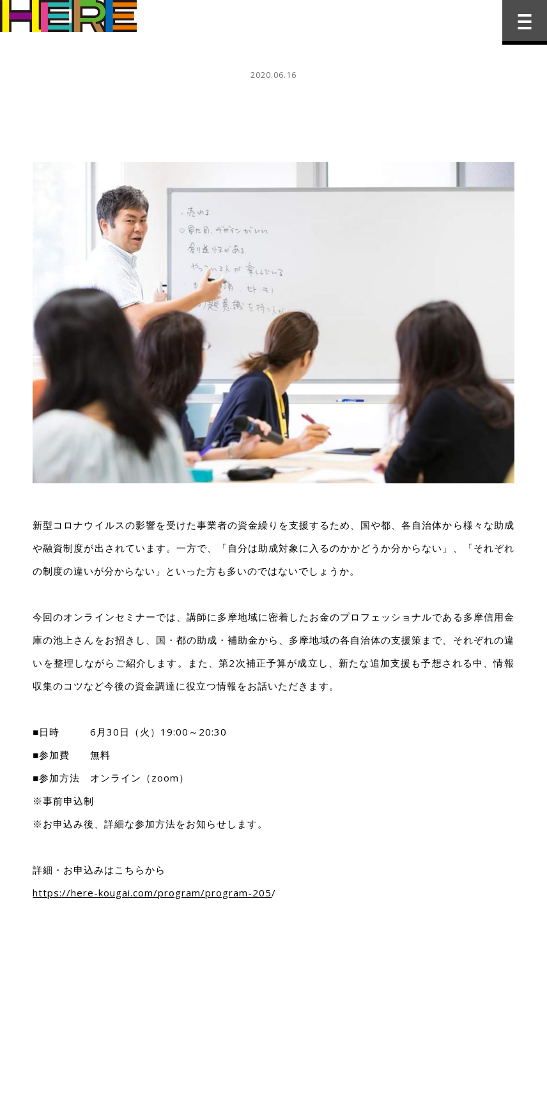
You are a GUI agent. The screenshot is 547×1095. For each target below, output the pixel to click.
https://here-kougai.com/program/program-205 (152, 892)
